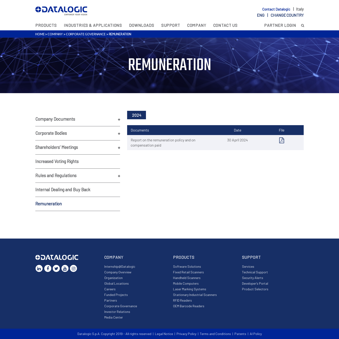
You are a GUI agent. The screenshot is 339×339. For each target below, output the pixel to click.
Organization (113, 278)
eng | (280, 15)
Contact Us (225, 25)
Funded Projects (116, 295)
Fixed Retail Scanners (188, 272)
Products (46, 25)
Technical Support (255, 272)
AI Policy (256, 334)
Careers (110, 289)
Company (196, 25)
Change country (287, 15)
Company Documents (55, 119)
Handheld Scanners (187, 278)
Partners (110, 300)
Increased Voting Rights (57, 161)
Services (248, 266)
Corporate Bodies (51, 133)
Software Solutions (187, 266)
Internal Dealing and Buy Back (62, 189)
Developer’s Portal (255, 283)
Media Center (113, 317)
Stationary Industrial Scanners (195, 295)
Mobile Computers (186, 283)
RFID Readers (182, 300)
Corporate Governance (86, 34)
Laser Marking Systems (189, 289)
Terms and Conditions (215, 334)
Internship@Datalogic (119, 266)
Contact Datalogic (276, 9)
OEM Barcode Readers (188, 306)
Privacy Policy (186, 334)
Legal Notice (164, 334)
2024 (136, 115)
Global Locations (116, 283)
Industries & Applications (93, 25)
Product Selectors (255, 289)
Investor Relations (117, 312)
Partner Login (280, 25)
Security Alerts (252, 278)
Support (170, 25)
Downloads (141, 25)
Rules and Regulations (56, 175)
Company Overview (117, 272)
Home (39, 34)
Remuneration (48, 203)
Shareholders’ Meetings (56, 147)
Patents (240, 334)
